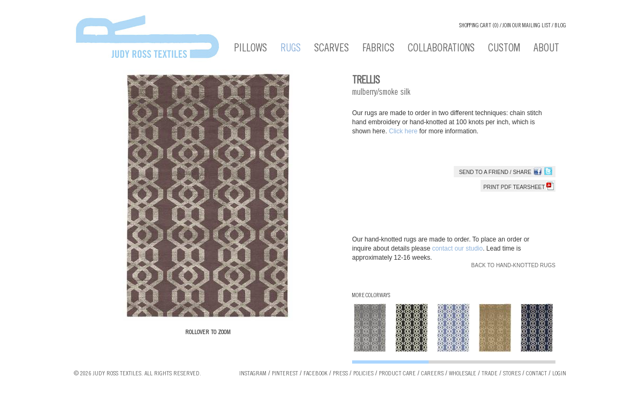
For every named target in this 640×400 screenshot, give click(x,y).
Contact (536, 374)
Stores (512, 374)
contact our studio (457, 248)
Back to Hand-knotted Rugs (513, 265)
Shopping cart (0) (479, 26)
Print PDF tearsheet (518, 187)
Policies (363, 374)
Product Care (397, 374)
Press (340, 374)
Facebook (315, 374)
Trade (490, 374)
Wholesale (462, 374)
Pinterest (285, 374)
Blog (560, 26)
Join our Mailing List (526, 26)
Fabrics (378, 49)
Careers (432, 374)
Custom (504, 49)
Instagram (252, 374)
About (546, 49)
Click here (404, 131)
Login (559, 374)
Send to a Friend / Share (495, 172)
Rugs (290, 49)
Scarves (331, 49)
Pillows (250, 49)
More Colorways (371, 296)
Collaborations (441, 49)
